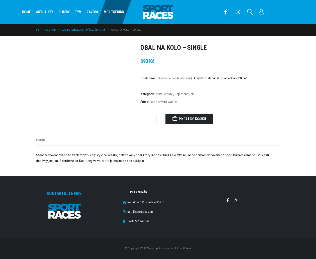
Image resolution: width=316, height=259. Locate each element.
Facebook (227, 200)
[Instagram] (237, 11)
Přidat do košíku (192, 119)
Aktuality (44, 12)
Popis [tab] (40, 140)
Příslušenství (164, 94)
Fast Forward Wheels (164, 102)
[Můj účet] (261, 11)
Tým (78, 12)
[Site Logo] (158, 12)
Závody (93, 12)
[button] (250, 11)
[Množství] (152, 119)
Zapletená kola (184, 94)
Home (26, 12)
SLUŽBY (64, 12)
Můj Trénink (114, 12)
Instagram (235, 200)
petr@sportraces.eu (140, 212)
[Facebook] (225, 11)
